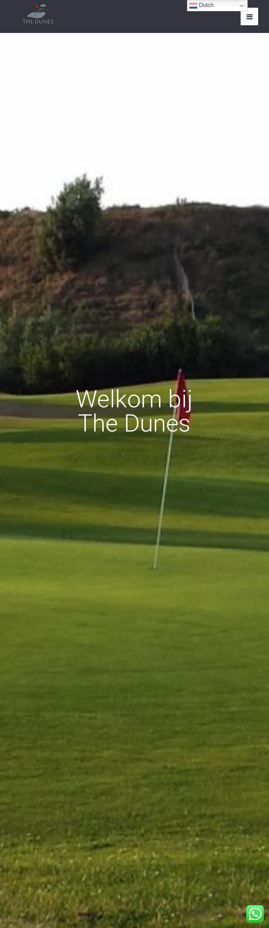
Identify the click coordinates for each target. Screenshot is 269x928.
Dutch (201, 5)
